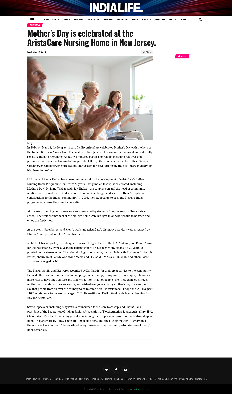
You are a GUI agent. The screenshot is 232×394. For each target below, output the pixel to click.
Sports (152, 379)
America (66, 19)
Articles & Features (167, 379)
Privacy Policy (186, 379)
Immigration (93, 19)
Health (135, 19)
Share (146, 52)
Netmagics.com (141, 389)
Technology (122, 19)
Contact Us (201, 379)
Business (146, 19)
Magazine (173, 19)
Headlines (78, 19)
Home (46, 19)
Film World (108, 19)
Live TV (55, 19)
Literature (159, 19)
